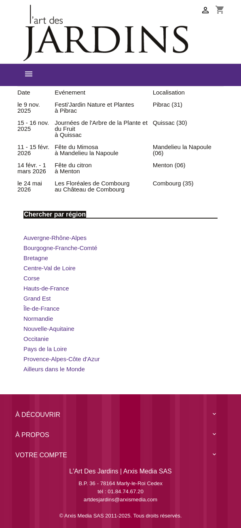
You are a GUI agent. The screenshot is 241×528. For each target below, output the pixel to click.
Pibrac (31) (167, 104)
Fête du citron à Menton (73, 168)
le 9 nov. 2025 (28, 107)
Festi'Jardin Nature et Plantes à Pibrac (94, 107)
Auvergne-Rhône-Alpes (55, 237)
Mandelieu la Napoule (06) (182, 149)
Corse (31, 278)
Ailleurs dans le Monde (54, 369)
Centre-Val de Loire (49, 268)
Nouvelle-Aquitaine (48, 328)
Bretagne (35, 258)
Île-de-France (41, 308)
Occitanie (36, 338)
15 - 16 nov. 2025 (33, 125)
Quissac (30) (170, 122)
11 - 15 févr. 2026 (33, 149)
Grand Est (37, 298)
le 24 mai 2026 (29, 186)
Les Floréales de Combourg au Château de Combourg (92, 186)
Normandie (38, 318)
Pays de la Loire (45, 348)
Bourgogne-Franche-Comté (60, 247)
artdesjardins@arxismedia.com (120, 499)
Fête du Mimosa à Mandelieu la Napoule (86, 149)
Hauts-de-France (46, 288)
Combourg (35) (173, 183)
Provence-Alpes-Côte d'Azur (61, 359)
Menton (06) (169, 165)
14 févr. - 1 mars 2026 (31, 168)
